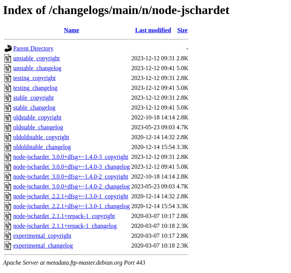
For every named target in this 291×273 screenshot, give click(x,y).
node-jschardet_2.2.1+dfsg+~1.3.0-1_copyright (70, 196)
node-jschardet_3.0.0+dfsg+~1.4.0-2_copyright (70, 176)
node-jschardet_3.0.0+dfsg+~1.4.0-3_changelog (71, 166)
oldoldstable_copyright (41, 137)
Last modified (153, 30)
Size (182, 30)
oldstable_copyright (37, 117)
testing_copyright (34, 78)
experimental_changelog (43, 245)
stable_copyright (33, 97)
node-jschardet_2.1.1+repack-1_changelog (65, 226)
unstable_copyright (36, 58)
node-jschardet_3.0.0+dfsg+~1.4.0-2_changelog (71, 186)
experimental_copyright (42, 235)
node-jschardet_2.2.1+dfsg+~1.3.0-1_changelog (71, 206)
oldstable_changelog (38, 127)
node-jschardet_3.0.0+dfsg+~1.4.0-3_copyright (70, 157)
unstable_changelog (37, 68)
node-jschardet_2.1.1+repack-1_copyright (64, 216)
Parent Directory (33, 48)
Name (71, 30)
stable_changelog (34, 107)
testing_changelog (35, 88)
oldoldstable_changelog (42, 147)
